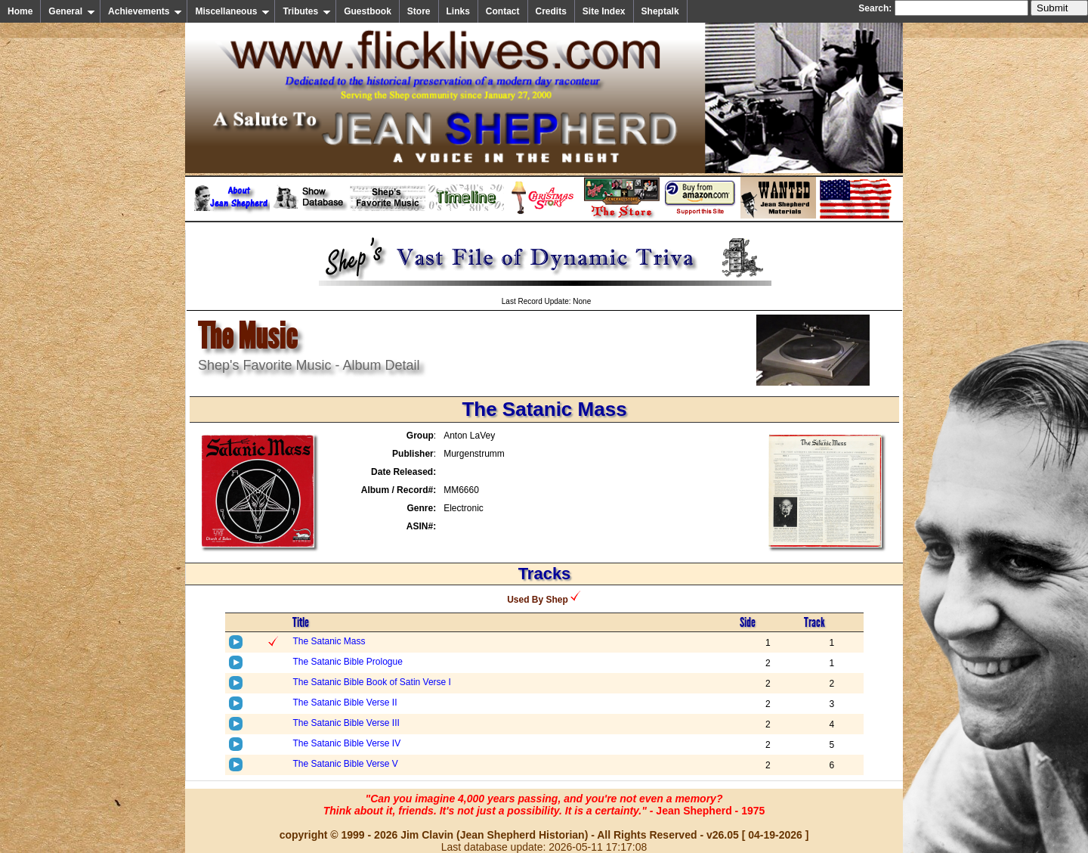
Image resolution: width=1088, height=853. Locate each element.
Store (419, 11)
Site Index (604, 11)
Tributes (307, 11)
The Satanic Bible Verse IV (346, 743)
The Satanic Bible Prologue (347, 661)
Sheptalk (660, 11)
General (71, 11)
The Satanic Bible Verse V (344, 763)
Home (20, 11)
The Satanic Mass (328, 641)
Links (458, 11)
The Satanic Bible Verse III (345, 723)
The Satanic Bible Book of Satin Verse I (371, 682)
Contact (503, 11)
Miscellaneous (232, 11)
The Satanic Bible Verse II (344, 702)
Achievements (145, 11)
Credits (551, 11)
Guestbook (367, 11)
